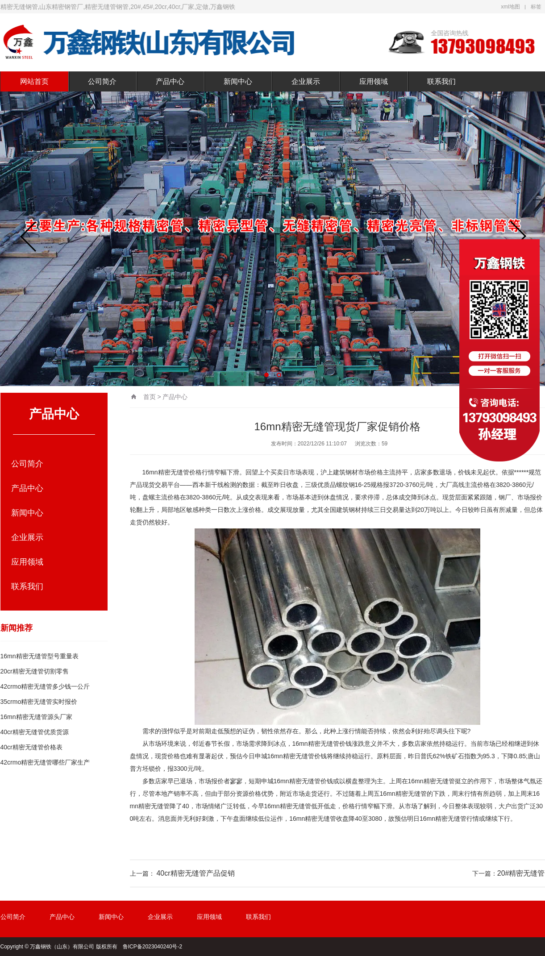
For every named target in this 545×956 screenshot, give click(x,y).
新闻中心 (238, 81)
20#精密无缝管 (521, 873)
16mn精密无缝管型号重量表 (39, 656)
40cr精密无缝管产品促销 (195, 873)
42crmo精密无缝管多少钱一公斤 (45, 686)
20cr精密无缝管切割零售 (34, 671)
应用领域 (373, 81)
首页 (149, 396)
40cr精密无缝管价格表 (31, 747)
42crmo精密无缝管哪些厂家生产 (45, 762)
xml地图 (510, 7)
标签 (536, 7)
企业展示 (305, 81)
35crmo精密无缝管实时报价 (39, 701)
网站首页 (34, 81)
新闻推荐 (16, 627)
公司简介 (102, 81)
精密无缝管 (173, 472)
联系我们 (441, 81)
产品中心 (170, 81)
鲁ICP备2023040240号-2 (152, 947)
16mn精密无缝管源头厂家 (36, 716)
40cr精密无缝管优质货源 (34, 732)
